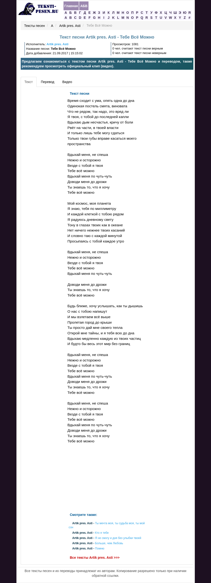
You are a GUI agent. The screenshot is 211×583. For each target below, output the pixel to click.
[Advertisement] (44, 160)
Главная (71, 6)
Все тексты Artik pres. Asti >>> (95, 558)
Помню (99, 548)
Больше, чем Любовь (109, 543)
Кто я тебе (102, 532)
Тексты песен (34, 26)
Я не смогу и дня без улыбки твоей (118, 538)
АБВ (83, 6)
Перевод (47, 82)
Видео (67, 82)
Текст (29, 82)
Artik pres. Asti (69, 26)
